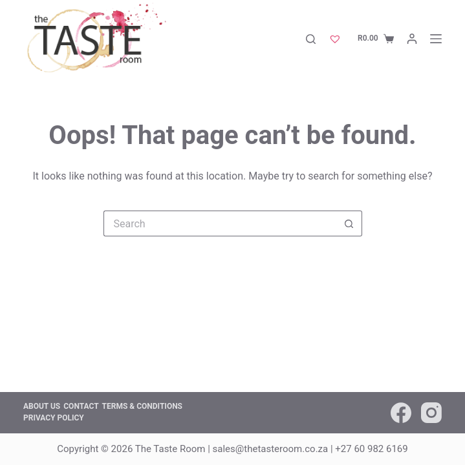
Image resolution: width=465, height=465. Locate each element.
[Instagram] (431, 412)
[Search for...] (219, 223)
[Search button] (349, 223)
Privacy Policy (53, 417)
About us (41, 406)
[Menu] (436, 39)
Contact (80, 406)
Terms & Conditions (142, 406)
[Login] (412, 39)
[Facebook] (401, 412)
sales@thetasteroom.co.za (271, 449)
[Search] (311, 39)
